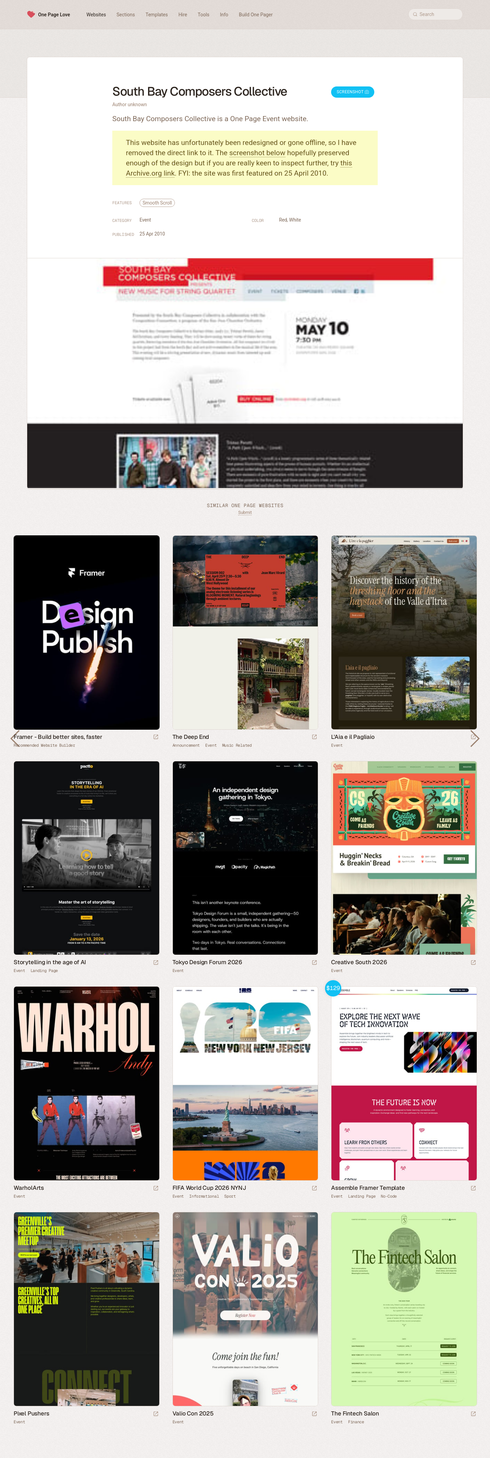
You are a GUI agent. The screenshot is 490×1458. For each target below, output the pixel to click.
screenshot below (257, 153)
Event (145, 220)
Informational (204, 1196)
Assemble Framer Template (368, 1188)
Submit (245, 512)
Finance (356, 1422)
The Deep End (191, 737)
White (295, 220)
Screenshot (353, 92)
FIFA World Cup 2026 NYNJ (209, 1188)
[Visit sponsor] (156, 737)
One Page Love (54, 14)
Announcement (186, 745)
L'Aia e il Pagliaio (352, 737)
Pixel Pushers (31, 1413)
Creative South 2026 (359, 962)
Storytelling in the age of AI (50, 962)
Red (283, 220)
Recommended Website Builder (44, 745)
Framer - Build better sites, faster (58, 737)
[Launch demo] (473, 1188)
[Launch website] (314, 737)
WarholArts (29, 1188)
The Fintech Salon (355, 1413)
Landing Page (44, 971)
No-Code (389, 1196)
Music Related (237, 745)
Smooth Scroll (157, 203)
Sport (230, 1196)
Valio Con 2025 (193, 1413)
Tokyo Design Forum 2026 (207, 962)
